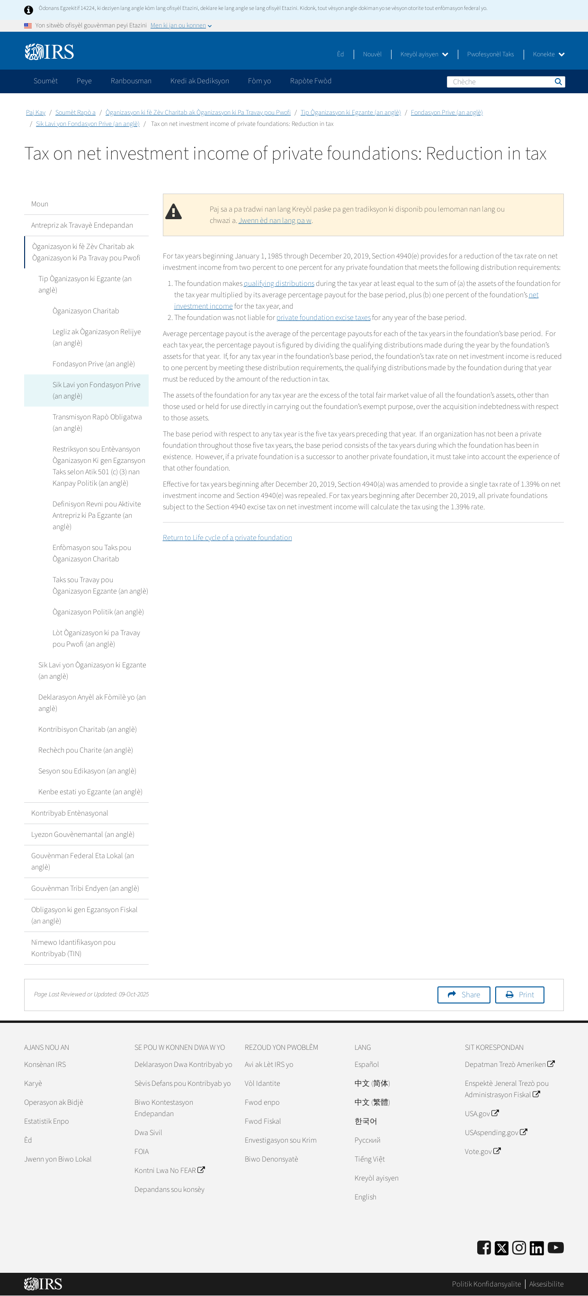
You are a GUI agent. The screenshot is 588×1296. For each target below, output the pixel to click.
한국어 (366, 1121)
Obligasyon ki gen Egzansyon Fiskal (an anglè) (84, 915)
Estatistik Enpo (46, 1121)
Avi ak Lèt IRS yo (269, 1064)
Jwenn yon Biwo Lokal (58, 1159)
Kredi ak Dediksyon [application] (199, 81)
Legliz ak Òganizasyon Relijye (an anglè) (97, 337)
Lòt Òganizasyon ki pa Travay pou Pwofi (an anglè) (96, 638)
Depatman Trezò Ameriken (509, 1064)
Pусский (368, 1140)
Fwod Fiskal (263, 1121)
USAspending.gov (496, 1132)
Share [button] (471, 995)
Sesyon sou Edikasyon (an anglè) (87, 771)
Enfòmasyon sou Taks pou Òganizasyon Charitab (92, 553)
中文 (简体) (372, 1083)
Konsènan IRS (45, 1064)
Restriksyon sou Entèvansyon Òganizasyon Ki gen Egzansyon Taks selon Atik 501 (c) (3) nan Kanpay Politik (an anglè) (99, 466)
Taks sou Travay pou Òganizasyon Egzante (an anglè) (100, 585)
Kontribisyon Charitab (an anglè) (87, 729)
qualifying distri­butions (279, 283)
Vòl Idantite (262, 1083)
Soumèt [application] (46, 81)
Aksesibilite (546, 1284)
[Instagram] (519, 1248)
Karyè (33, 1083)
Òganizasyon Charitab (86, 311)
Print (526, 995)
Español (367, 1064)
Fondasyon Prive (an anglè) (447, 112)
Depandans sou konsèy (169, 1189)
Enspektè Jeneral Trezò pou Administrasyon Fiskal (507, 1089)
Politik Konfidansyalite (486, 1284)
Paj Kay (35, 112)
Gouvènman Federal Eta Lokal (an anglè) (82, 861)
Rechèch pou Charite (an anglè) (85, 750)
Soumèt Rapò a (75, 112)
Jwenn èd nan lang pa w (275, 220)
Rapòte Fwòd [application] (311, 81)
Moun (39, 204)
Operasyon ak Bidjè (53, 1102)
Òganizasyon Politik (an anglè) (98, 612)
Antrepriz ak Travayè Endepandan (82, 225)
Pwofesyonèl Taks (490, 54)
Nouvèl (372, 54)
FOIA (141, 1151)
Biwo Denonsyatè (271, 1159)
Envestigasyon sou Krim (281, 1140)
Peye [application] (84, 81)
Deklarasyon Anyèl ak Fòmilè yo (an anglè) (92, 703)
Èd (340, 54)
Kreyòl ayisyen (424, 54)
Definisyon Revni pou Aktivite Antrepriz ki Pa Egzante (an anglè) (97, 515)
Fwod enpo (262, 1102)
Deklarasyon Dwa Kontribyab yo (183, 1064)
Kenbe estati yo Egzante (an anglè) (90, 792)
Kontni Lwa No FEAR (169, 1170)
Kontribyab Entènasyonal (69, 813)
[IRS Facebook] (484, 1248)
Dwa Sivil (148, 1132)
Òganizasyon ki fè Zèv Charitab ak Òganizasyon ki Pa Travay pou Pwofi (198, 112)
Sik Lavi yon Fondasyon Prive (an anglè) (88, 124)
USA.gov (482, 1114)
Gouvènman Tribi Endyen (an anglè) (85, 888)
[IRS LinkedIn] (537, 1251)
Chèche (558, 81)
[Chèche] (506, 82)
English (365, 1197)
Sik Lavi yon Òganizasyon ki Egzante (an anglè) (92, 671)
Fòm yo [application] (259, 81)
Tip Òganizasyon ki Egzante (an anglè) (351, 112)
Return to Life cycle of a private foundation (227, 538)
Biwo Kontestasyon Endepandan (163, 1108)
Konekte (549, 54)
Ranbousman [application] (131, 81)
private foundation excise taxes (323, 317)
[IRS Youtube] (556, 1248)
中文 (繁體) (372, 1102)
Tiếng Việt (370, 1159)
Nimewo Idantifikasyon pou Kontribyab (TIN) (73, 948)
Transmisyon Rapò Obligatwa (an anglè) (97, 423)
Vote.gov (482, 1151)
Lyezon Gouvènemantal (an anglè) (82, 834)
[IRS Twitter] (502, 1251)
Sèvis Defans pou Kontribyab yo (182, 1083)
